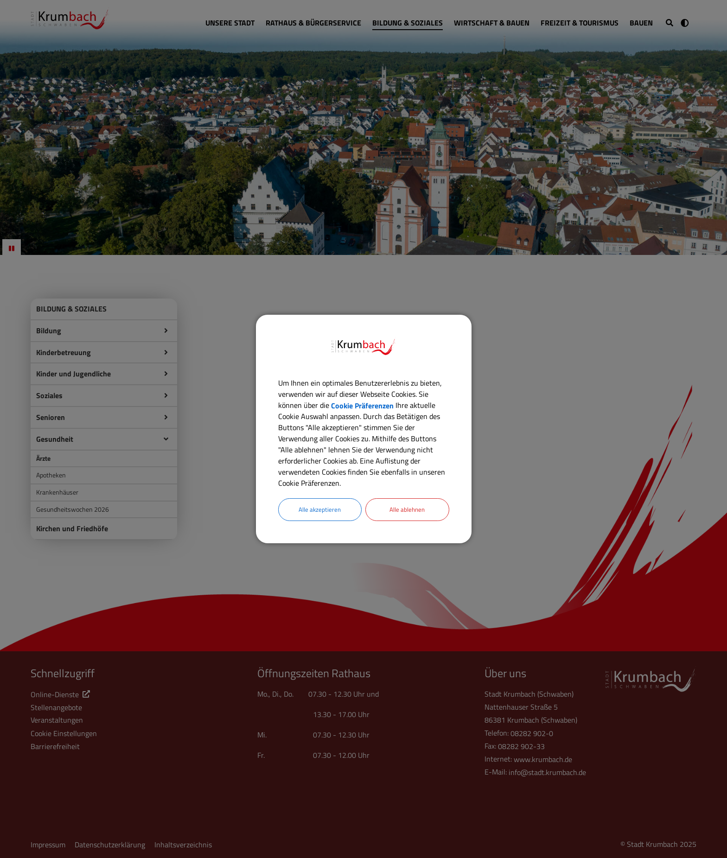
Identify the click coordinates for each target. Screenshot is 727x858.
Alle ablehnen (407, 509)
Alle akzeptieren (319, 509)
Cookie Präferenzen (362, 404)
